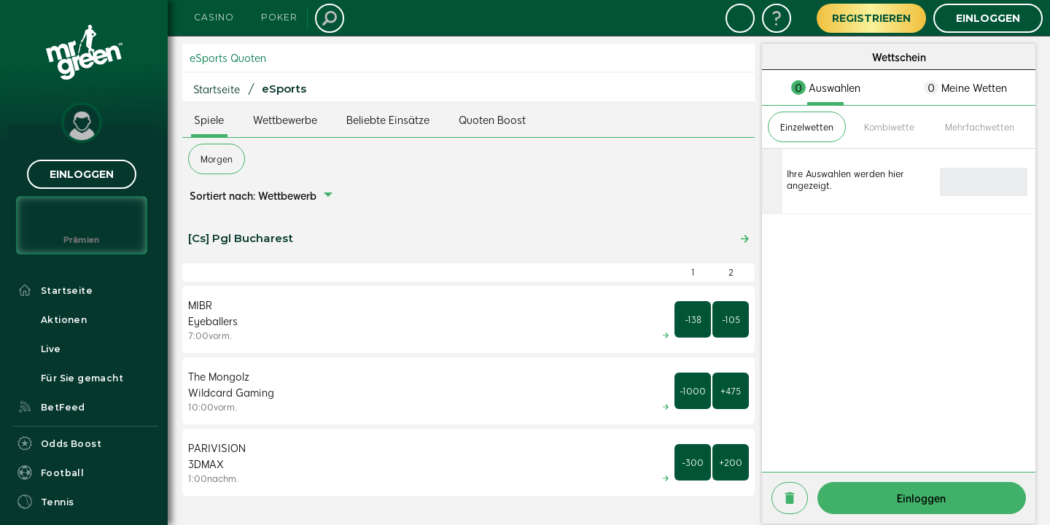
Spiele (209, 119)
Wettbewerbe (285, 119)
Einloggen (82, 174)
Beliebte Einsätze (387, 119)
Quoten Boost (492, 119)
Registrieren (871, 18)
